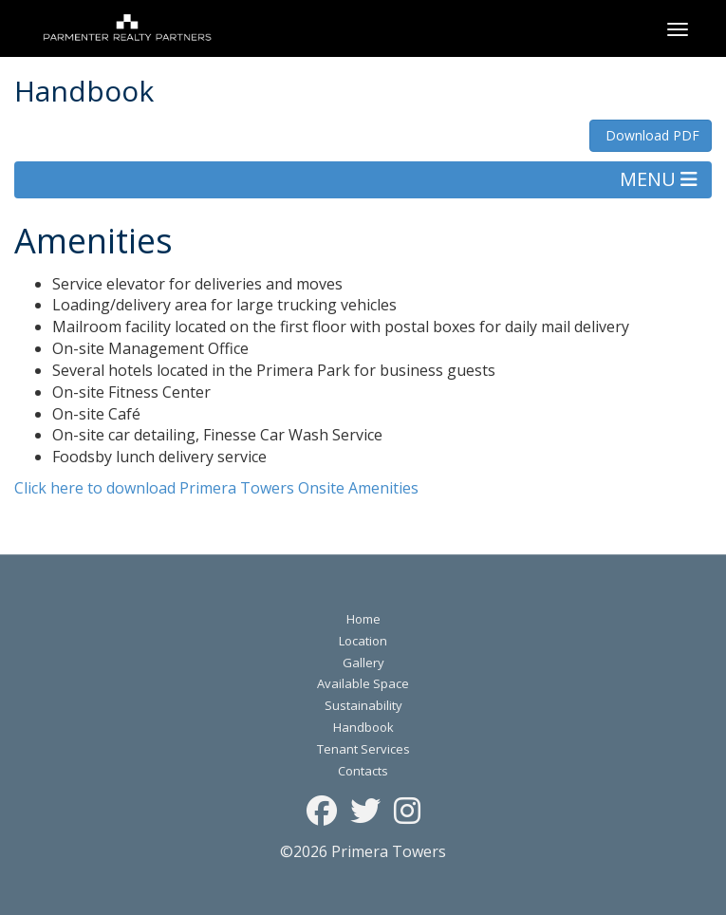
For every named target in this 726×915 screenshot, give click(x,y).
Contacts (363, 770)
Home (363, 618)
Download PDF (650, 135)
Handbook (363, 727)
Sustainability (363, 705)
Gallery (363, 662)
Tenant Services (363, 748)
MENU (659, 179)
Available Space (363, 683)
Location (363, 640)
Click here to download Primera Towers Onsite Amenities (216, 487)
